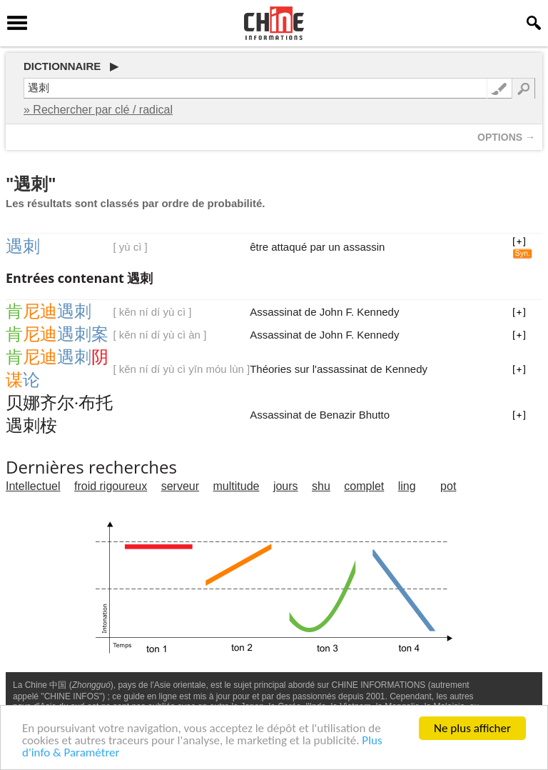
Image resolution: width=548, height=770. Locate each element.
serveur (180, 486)
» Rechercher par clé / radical (98, 110)
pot (448, 486)
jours (285, 486)
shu (321, 486)
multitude (236, 486)
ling (407, 486)
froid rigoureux (110, 486)
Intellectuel (33, 486)
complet (364, 486)
